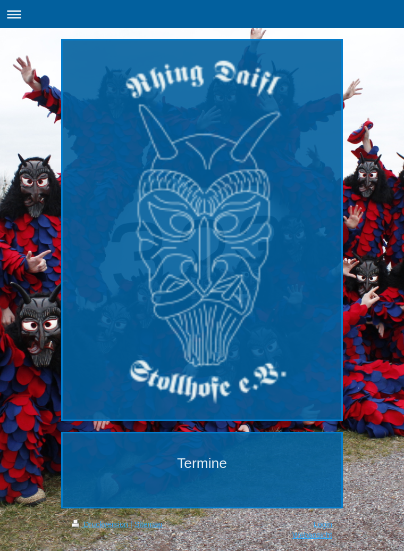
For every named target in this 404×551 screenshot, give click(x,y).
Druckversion (101, 524)
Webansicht (312, 535)
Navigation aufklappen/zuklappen (202, 14)
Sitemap (148, 524)
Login (323, 524)
